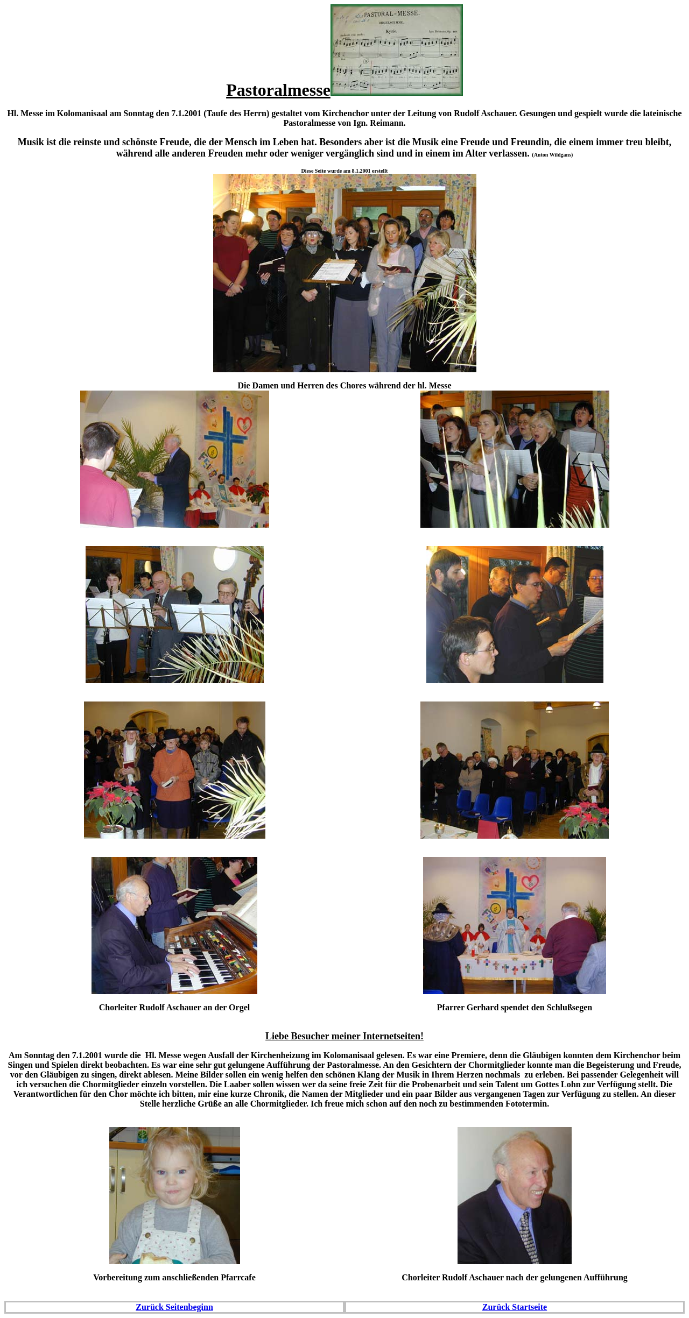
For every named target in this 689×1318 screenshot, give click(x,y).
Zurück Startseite (514, 1307)
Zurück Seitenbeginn (174, 1307)
